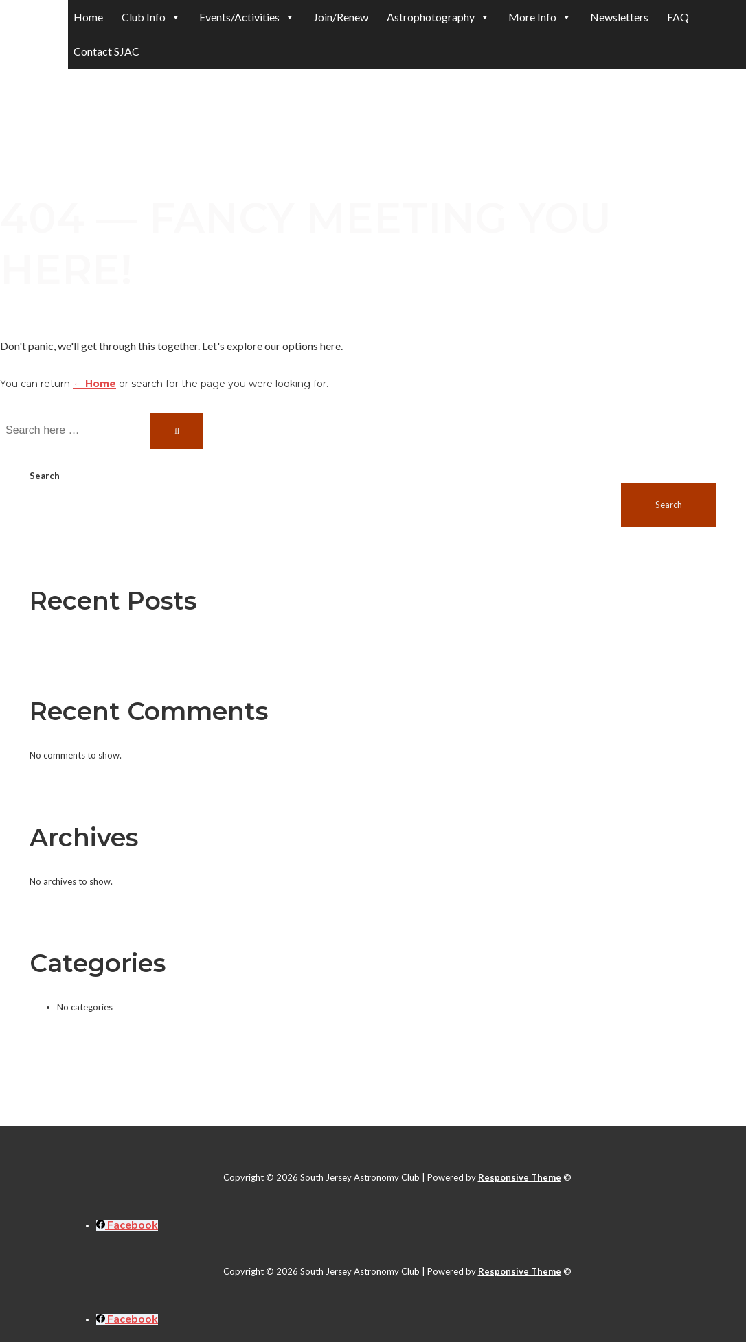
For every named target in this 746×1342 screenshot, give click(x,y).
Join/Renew (340, 16)
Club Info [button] (151, 17)
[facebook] (127, 1225)
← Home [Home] (94, 384)
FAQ (678, 16)
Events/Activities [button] (247, 17)
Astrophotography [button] (438, 17)
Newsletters (619, 16)
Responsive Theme (519, 1177)
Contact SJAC (106, 51)
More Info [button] (540, 17)
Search (45, 475)
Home (88, 16)
